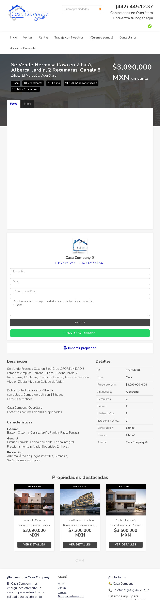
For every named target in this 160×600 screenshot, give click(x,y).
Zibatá (15, 75)
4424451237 (66, 263)
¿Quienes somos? (101, 37)
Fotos (13, 104)
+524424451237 (92, 263)
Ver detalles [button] (34, 544)
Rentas (43, 37)
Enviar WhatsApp (80, 333)
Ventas (28, 37)
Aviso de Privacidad (23, 48)
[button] (10, 519)
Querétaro (49, 75)
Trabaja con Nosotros (69, 37)
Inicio (13, 37)
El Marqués (30, 75)
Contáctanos (128, 37)
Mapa (27, 104)
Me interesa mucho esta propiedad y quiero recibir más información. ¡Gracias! (80, 307)
